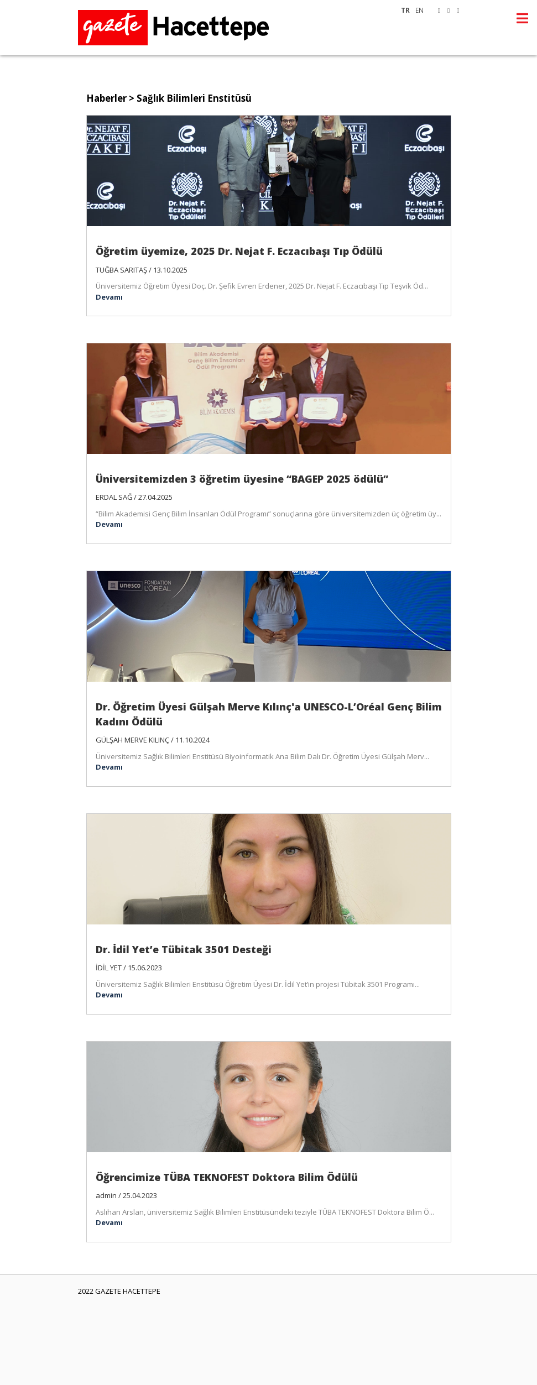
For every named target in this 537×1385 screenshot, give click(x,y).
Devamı (109, 297)
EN (419, 10)
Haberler (106, 98)
